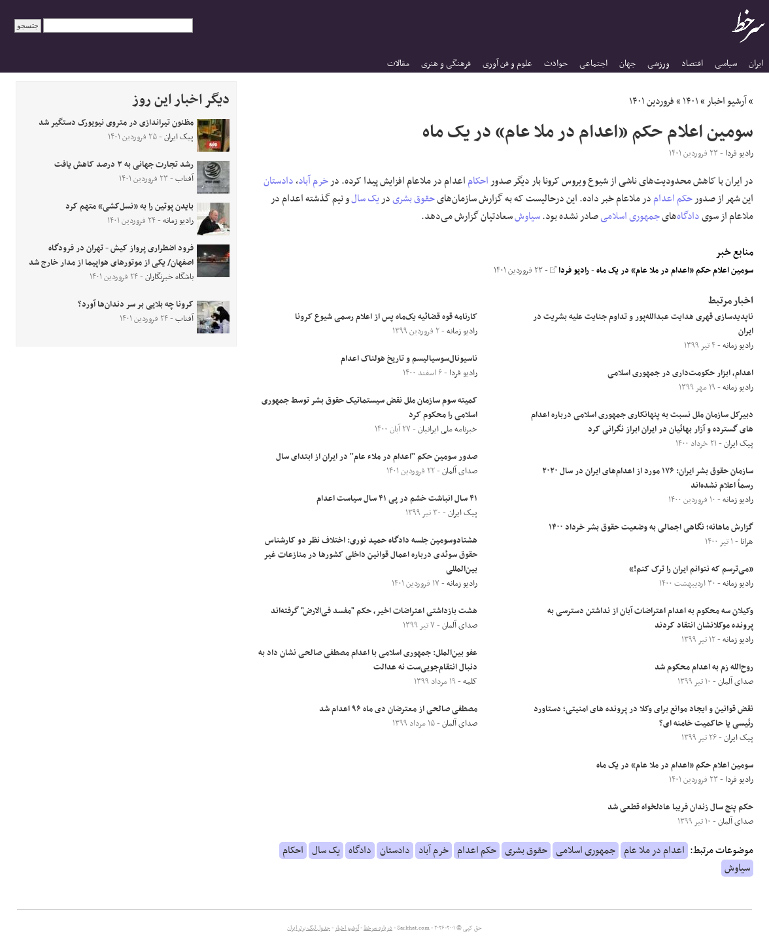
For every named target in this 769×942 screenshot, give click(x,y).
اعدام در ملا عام (654, 850)
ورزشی (658, 63)
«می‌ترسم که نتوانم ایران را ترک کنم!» (691, 569)
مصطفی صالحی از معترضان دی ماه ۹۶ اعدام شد (398, 709)
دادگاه (688, 216)
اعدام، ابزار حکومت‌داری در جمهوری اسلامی (680, 373)
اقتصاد (692, 63)
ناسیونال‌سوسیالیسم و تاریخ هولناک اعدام (409, 359)
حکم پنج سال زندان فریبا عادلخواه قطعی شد (680, 807)
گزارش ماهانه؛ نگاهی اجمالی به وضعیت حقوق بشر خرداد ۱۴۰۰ (651, 527)
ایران (756, 63)
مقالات (398, 63)
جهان (627, 63)
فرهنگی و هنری (446, 63)
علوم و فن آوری (507, 63)
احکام (478, 181)
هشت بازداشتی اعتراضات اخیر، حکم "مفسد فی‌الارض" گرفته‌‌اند (374, 611)
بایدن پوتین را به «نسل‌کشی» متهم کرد (129, 206)
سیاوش (527, 216)
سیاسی (726, 63)
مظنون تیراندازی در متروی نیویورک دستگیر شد (116, 123)
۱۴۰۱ (690, 101)
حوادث (556, 63)
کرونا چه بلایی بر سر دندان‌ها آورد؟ (136, 304)
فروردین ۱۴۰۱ (651, 101)
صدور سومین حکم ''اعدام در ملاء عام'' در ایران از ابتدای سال (376, 457)
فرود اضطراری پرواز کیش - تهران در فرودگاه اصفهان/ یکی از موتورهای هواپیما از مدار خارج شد (111, 255)
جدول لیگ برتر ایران (308, 928)
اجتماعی (593, 63)
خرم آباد (313, 181)
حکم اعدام (672, 198)
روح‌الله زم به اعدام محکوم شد (704, 667)
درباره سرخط (378, 928)
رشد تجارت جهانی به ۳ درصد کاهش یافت (124, 165)
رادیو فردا (569, 270)
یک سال (365, 198)
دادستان (279, 181)
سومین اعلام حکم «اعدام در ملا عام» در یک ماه (674, 270)
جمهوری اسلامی (630, 216)
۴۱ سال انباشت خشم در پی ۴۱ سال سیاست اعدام (396, 499)
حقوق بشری (413, 198)
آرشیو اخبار (727, 101)
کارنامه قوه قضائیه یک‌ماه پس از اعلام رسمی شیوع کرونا (386, 317)
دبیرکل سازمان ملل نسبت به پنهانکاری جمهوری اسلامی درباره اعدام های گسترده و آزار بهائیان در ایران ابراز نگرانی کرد (642, 422)
